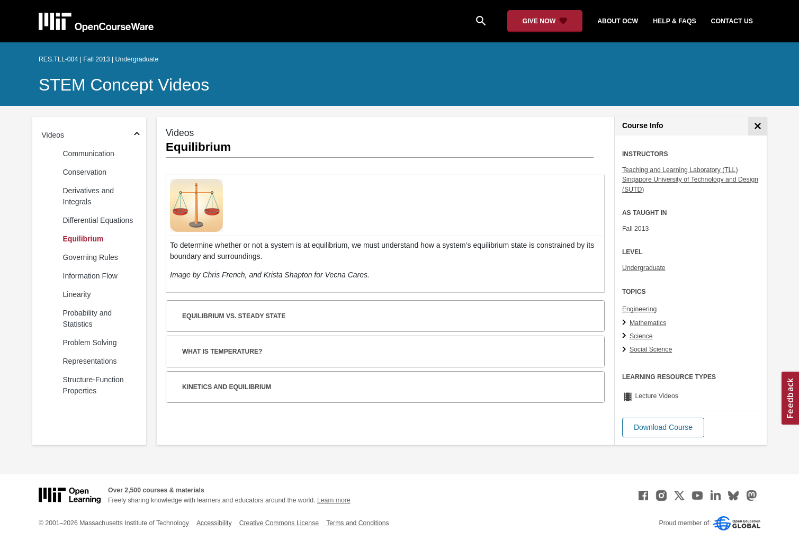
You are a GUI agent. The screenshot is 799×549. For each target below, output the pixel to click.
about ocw (617, 21)
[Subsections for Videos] (136, 135)
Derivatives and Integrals (88, 196)
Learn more (334, 500)
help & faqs (674, 21)
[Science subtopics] (625, 336)
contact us (732, 21)
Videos (53, 135)
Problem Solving (90, 342)
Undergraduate (644, 268)
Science (641, 336)
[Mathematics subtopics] (625, 323)
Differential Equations (98, 220)
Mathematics (648, 323)
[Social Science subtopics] (625, 350)
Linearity (77, 294)
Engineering (639, 309)
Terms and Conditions (357, 523)
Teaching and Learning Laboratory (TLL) (680, 170)
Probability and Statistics (87, 318)
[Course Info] (757, 126)
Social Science (651, 349)
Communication (88, 153)
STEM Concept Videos (124, 84)
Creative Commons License (279, 523)
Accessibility (214, 523)
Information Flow (90, 276)
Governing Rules (90, 257)
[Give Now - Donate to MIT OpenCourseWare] (545, 21)
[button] (663, 427)
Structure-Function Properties (93, 385)
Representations (90, 361)
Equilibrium (83, 239)
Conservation (85, 172)
